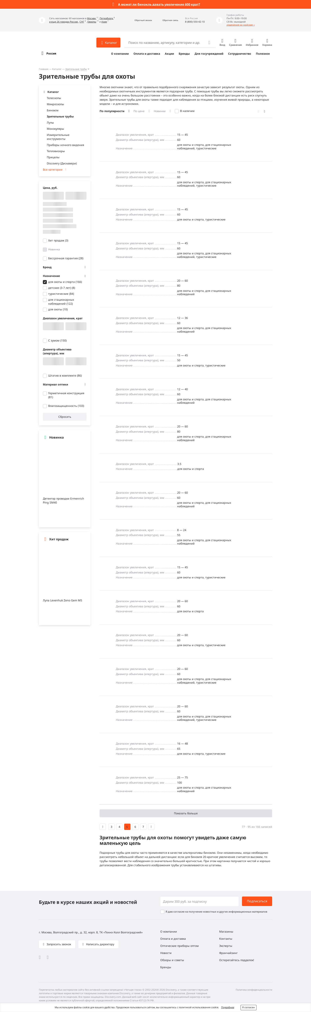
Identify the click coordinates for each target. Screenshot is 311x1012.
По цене (139, 111)
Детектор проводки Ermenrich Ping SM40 (63, 500)
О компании (120, 53)
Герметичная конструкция (66, 395)
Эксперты (225, 946)
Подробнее (227, 1007)
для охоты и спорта (65, 282)
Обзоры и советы (172, 960)
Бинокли (53, 110)
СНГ (82, 21)
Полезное (263, 53)
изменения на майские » (241, 25)
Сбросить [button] (64, 417)
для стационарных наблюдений (61, 301)
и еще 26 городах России (63, 21)
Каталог (56, 69)
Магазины (226, 931)
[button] (139, 20)
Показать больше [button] (186, 813)
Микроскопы (55, 104)
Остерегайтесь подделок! (236, 960)
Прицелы (53, 157)
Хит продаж (58, 240)
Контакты (225, 938)
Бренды (184, 53)
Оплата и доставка (146, 53)
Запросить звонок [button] (58, 944)
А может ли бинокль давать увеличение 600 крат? (159, 4)
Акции (169, 53)
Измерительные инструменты (58, 137)
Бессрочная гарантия (65, 258)
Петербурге (107, 18)
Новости (166, 953)
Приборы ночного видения (65, 145)
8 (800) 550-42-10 (195, 21)
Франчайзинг (228, 953)
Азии (104, 21)
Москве (91, 18)
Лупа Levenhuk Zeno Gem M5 (62, 600)
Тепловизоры (56, 151)
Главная (43, 69)
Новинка (54, 249)
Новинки (160, 111)
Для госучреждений (209, 53)
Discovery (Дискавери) (62, 163)
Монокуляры (55, 129)
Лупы (50, 122)
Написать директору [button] (99, 944)
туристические (61, 294)
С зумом (57, 340)
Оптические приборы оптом (179, 946)
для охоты (58, 309)
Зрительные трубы (76, 69)
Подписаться (257, 901)
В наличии (187, 111)
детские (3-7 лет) (61, 288)
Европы (91, 21)
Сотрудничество (239, 53)
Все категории (52, 169)
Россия (51, 53)
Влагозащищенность (66, 406)
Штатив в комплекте (65, 375)
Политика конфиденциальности (254, 989)
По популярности (112, 111)
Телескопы (54, 98)
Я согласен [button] (248, 1007)
